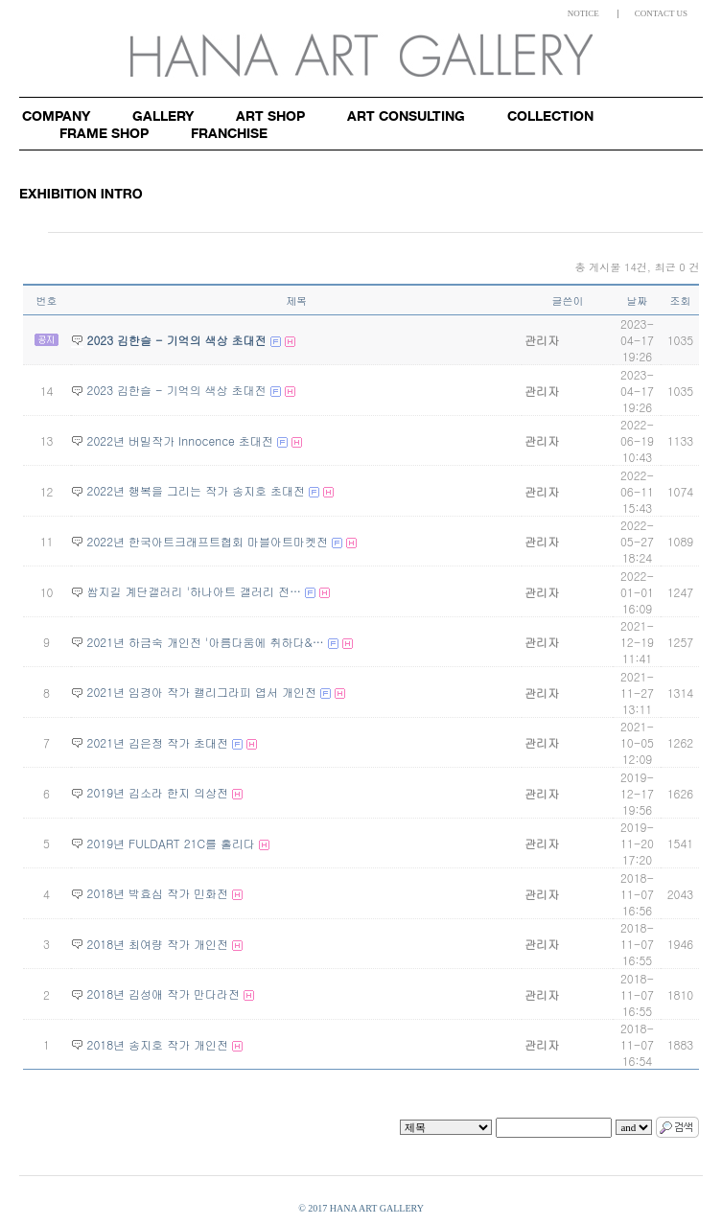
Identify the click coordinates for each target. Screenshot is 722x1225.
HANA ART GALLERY (361, 55)
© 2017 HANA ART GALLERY (361, 1208)
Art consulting (406, 115)
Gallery (163, 115)
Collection (550, 115)
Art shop (270, 115)
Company (56, 115)
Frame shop (104, 133)
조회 (679, 300)
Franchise (229, 133)
